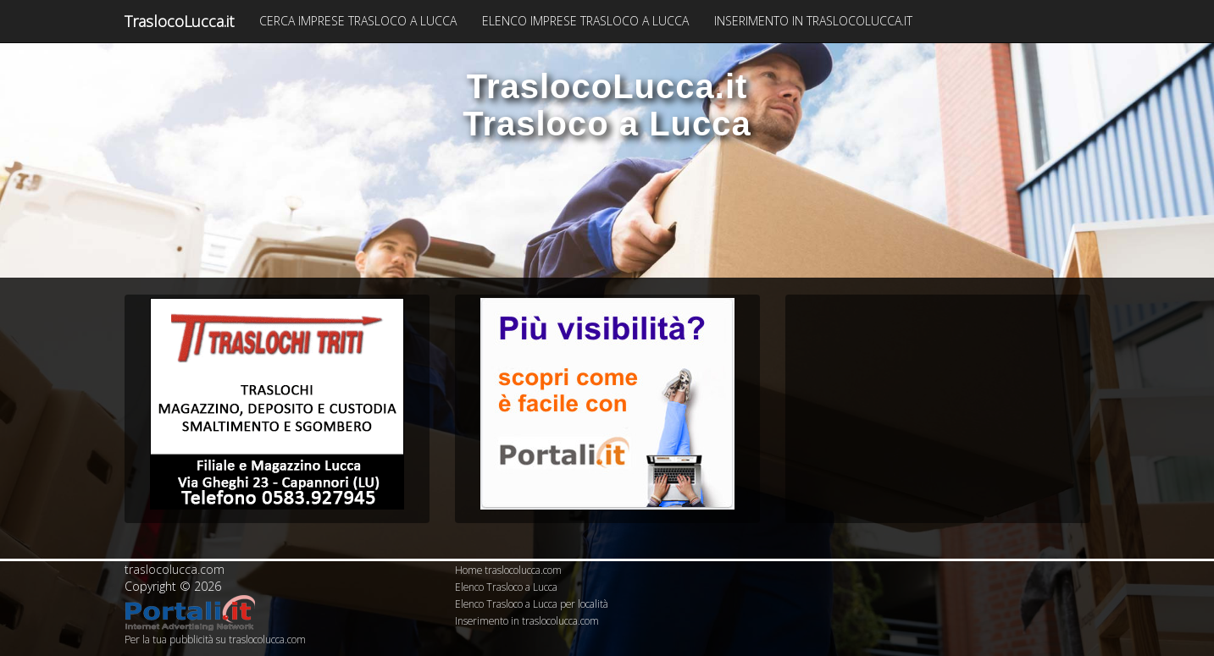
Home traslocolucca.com (508, 569)
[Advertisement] (938, 404)
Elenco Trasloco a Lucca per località (531, 603)
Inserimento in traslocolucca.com (527, 620)
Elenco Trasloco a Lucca (506, 586)
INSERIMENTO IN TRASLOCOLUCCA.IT (813, 21)
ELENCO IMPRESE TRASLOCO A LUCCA (585, 21)
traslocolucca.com (175, 569)
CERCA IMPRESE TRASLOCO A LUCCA (358, 21)
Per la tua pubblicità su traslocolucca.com (215, 639)
